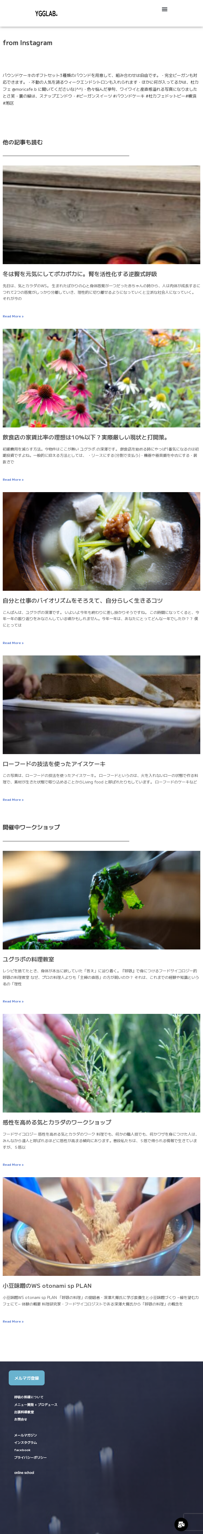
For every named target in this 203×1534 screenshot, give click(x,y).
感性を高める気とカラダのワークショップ (57, 1122)
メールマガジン (25, 1435)
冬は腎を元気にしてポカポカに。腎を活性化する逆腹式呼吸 (80, 274)
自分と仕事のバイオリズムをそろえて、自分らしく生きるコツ (83, 600)
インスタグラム (25, 1442)
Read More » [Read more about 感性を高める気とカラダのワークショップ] (13, 1164)
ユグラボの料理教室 (28, 959)
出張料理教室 (24, 1412)
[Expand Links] (181, 1524)
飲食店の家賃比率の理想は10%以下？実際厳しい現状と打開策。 (86, 437)
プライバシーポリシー (30, 1457)
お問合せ (20, 1419)
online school (24, 1472)
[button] (164, 9)
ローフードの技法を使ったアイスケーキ (54, 764)
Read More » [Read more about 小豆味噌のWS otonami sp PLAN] (13, 1321)
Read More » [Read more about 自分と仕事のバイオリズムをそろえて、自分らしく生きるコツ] (13, 642)
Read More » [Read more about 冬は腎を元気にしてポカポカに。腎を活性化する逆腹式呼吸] (13, 316)
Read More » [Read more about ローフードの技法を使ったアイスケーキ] (13, 799)
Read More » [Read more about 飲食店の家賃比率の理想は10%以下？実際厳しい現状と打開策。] (13, 479)
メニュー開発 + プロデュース (35, 1404)
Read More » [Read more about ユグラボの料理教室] (13, 1001)
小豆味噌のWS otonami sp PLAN (47, 1285)
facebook (22, 1449)
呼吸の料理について (29, 1397)
